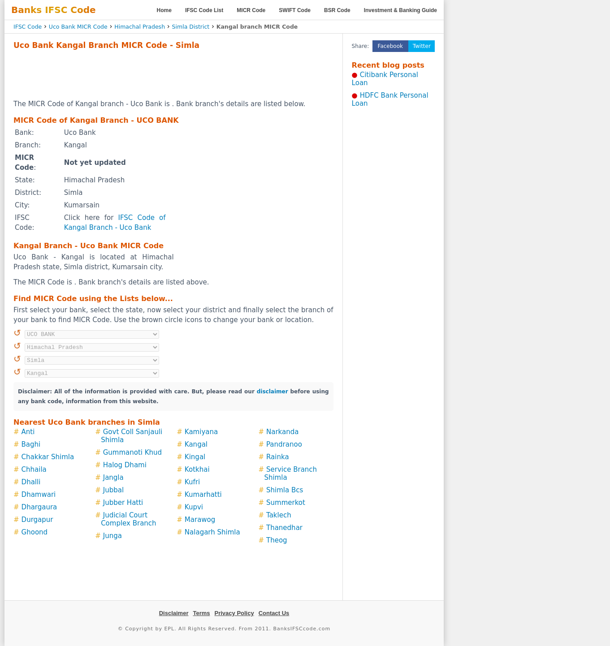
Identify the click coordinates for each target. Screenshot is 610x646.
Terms (201, 613)
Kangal (196, 444)
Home (164, 10)
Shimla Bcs (284, 490)
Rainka (277, 457)
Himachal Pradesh (139, 26)
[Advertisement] (173, 74)
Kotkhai (197, 469)
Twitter (422, 46)
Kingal (195, 457)
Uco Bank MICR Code (78, 26)
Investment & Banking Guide (400, 10)
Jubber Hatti (123, 503)
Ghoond (35, 532)
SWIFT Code (295, 10)
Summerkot (285, 503)
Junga (112, 536)
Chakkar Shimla (48, 457)
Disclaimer (174, 613)
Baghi (31, 444)
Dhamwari (39, 495)
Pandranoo (284, 444)
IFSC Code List (204, 10)
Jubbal (113, 490)
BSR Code (337, 10)
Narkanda (282, 432)
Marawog (200, 520)
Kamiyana (201, 432)
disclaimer (272, 391)
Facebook (390, 46)
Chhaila (34, 469)
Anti (28, 432)
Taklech (278, 515)
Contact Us (274, 613)
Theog (276, 540)
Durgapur (37, 520)
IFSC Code (27, 26)
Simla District (191, 26)
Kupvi (194, 507)
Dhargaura (39, 507)
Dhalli (31, 482)
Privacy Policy (234, 613)
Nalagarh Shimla (212, 532)
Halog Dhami (125, 465)
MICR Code (251, 10)
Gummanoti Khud (132, 452)
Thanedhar (284, 528)
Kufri (192, 482)
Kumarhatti (203, 495)
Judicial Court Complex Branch (128, 519)
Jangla (113, 478)
